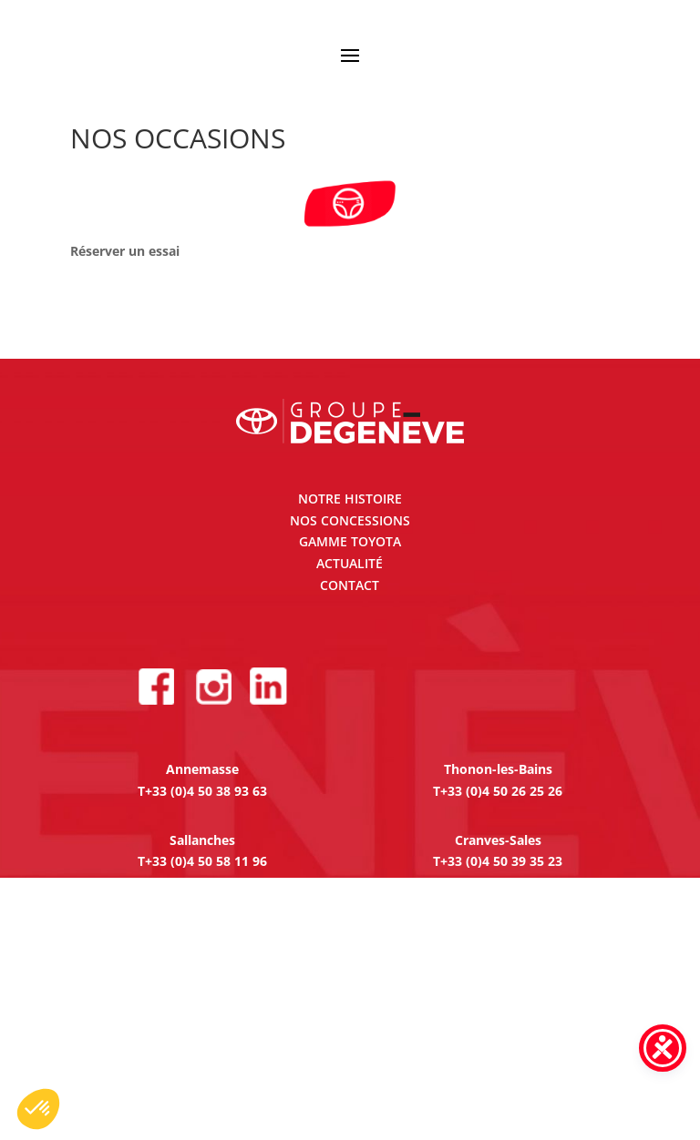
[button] (38, 1109)
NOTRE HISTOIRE (350, 498)
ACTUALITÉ (349, 563)
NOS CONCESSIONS (350, 520)
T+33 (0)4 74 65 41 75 (202, 1018)
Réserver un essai (125, 251)
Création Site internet (479, 1079)
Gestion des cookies (334, 1079)
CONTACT (349, 585)
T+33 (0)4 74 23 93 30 (202, 947)
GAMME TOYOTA (350, 541)
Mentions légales (205, 1079)
